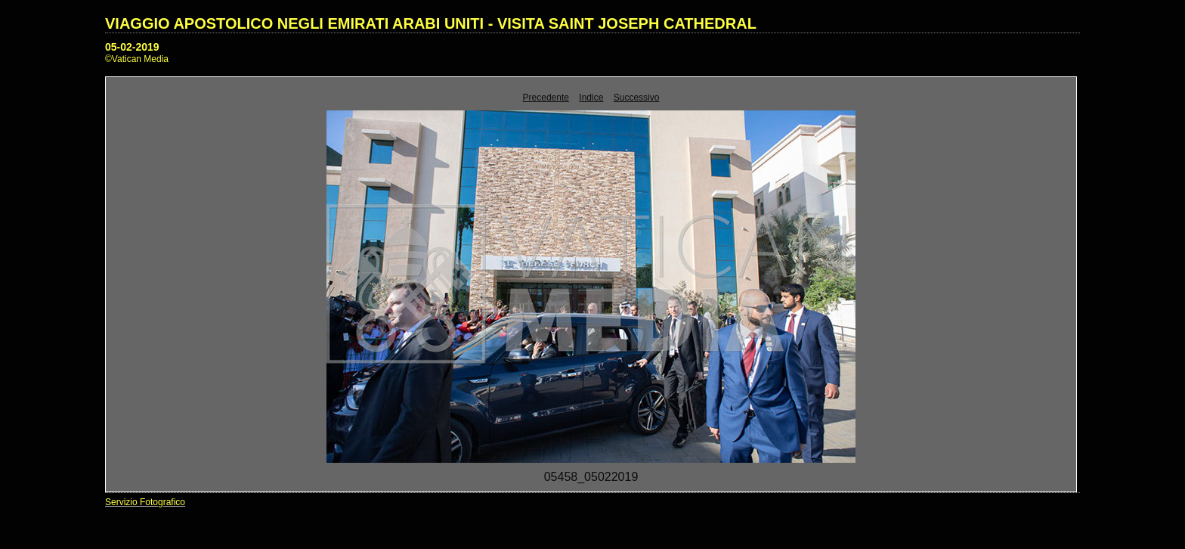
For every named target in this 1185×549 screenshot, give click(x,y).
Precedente (546, 97)
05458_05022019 (591, 476)
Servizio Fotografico (145, 502)
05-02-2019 (132, 47)
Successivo (637, 97)
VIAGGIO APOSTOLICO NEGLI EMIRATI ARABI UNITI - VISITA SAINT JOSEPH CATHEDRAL (430, 23)
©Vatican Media (137, 59)
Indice (591, 97)
